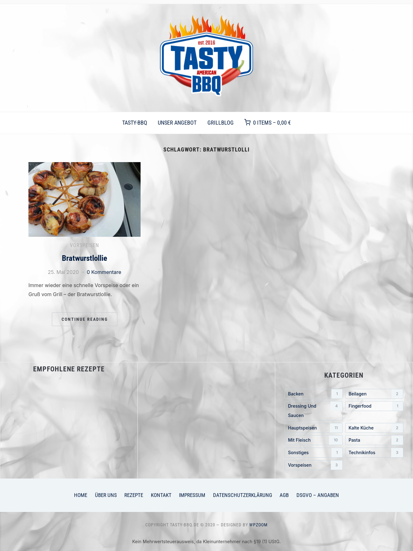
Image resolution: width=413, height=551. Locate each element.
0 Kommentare (104, 272)
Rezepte (133, 495)
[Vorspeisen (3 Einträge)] (314, 465)
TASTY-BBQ (134, 122)
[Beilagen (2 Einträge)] (374, 394)
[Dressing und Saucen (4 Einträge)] (314, 410)
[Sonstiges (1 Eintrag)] (314, 453)
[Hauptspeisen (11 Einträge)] (314, 428)
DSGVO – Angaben (317, 495)
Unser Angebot (177, 122)
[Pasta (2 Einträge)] (374, 440)
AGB (284, 495)
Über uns (106, 495)
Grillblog (220, 122)
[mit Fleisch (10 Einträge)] (314, 440)
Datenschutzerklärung (242, 495)
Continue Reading (85, 319)
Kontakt (161, 495)
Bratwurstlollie (84, 258)
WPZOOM (258, 524)
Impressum (192, 495)
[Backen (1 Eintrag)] (314, 394)
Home (80, 495)
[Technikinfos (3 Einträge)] (374, 453)
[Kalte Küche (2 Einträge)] (374, 428)
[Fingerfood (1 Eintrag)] (374, 406)
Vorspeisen (84, 245)
